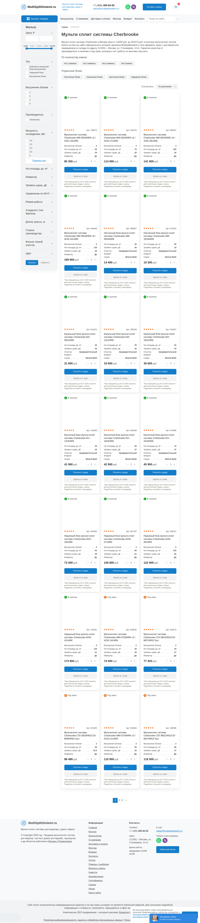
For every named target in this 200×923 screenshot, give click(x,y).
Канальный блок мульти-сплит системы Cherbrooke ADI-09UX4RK (80, 337)
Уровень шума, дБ (36, 185)
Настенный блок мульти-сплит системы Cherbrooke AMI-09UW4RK (119, 236)
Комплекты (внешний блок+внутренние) (39, 68)
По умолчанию (165, 86)
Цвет (28, 253)
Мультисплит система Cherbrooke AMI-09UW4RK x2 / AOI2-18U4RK (80, 137)
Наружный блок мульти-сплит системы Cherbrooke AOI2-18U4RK (79, 539)
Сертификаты (96, 880)
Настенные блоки (72, 77)
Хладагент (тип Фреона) (34, 212)
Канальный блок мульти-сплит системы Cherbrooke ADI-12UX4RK (119, 337)
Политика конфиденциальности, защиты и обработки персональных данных (83, 920)
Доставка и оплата (98, 844)
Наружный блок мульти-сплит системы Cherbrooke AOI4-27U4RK (119, 539)
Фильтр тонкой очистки (34, 243)
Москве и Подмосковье (60, 841)
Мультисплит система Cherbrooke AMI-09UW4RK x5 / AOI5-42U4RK (80, 236)
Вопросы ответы (97, 868)
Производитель (34, 114)
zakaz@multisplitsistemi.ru (106, 8)
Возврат (93, 852)
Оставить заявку (154, 7)
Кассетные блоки (117, 77)
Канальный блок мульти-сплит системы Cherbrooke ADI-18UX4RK (159, 337)
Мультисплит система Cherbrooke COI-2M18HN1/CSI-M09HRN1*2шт (80, 735)
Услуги (92, 860)
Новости (93, 872)
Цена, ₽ (30, 32)
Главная (93, 827)
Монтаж (93, 848)
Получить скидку (80, 169)
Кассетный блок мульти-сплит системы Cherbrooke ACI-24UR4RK (159, 438)
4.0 (30, 152)
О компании (95, 840)
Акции (92, 889)
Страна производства (34, 232)
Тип (28, 61)
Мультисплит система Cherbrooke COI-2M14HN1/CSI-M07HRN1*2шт (160, 637)
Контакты (93, 856)
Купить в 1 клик (81, 176)
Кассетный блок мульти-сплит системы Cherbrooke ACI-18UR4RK (119, 438)
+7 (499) (104, 5)
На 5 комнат (126, 63)
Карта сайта (95, 893)
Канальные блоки (94, 77)
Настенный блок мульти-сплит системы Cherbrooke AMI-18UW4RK (159, 236)
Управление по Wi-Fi (38, 193)
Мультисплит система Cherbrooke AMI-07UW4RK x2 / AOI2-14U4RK (119, 637)
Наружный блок (36, 72)
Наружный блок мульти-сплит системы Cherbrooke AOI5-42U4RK (79, 637)
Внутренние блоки (37, 76)
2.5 (30, 144)
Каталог (93, 831)
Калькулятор (95, 836)
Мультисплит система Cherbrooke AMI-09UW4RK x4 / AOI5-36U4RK (159, 137)
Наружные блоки (138, 77)
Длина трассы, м (35, 221)
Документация (96, 876)
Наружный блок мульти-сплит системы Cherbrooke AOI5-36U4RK (159, 539)
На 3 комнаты (89, 63)
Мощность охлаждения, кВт (35, 132)
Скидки (92, 885)
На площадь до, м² (37, 168)
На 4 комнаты (108, 63)
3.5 (30, 148)
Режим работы (34, 202)
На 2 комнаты (70, 63)
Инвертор (31, 177)
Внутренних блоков (37, 87)
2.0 (30, 140)
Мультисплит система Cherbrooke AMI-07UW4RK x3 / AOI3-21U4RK (119, 735)
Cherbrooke (34, 120)
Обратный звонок (168, 849)
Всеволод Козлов (128, 912)
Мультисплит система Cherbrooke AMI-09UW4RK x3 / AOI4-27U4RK (119, 137)
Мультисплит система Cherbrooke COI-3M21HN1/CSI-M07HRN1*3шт (160, 735)
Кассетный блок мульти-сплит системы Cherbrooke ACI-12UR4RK (79, 438)
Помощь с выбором (99, 864)
